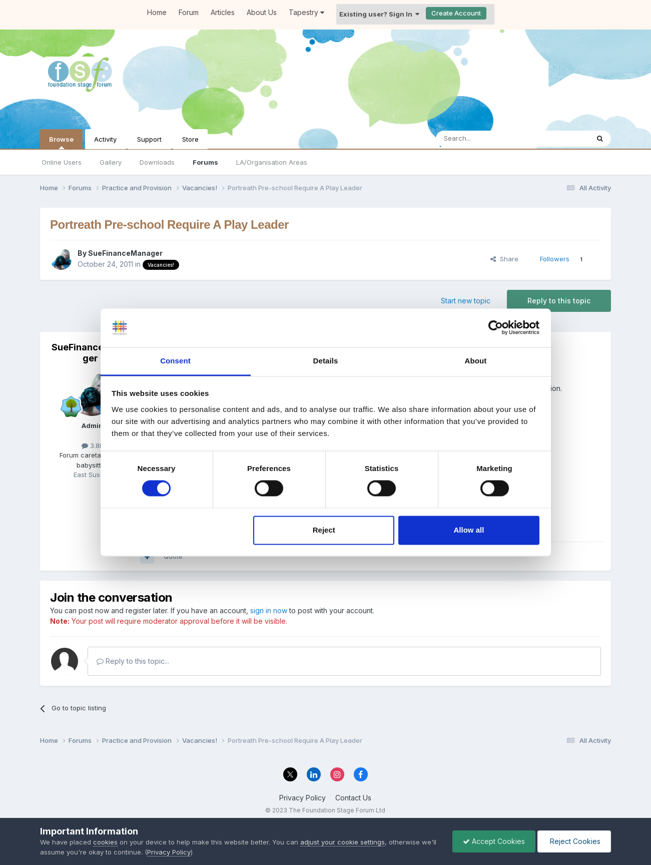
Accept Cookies (494, 841)
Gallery (111, 162)
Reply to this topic (558, 300)
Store (190, 139)
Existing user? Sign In (379, 14)
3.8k (92, 446)
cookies (105, 842)
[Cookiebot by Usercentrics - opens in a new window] (495, 327)
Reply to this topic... (133, 661)
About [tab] (476, 360)
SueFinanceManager (125, 253)
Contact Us (353, 797)
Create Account (456, 13)
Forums (205, 162)
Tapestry (306, 12)
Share (504, 259)
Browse (61, 142)
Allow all (469, 530)
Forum (189, 12)
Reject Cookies (574, 841)
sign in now (268, 610)
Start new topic (465, 300)
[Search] (487, 139)
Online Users (62, 162)
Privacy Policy (302, 797)
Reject (324, 530)
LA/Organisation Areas (271, 162)
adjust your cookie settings (342, 842)
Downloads (157, 162)
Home (157, 12)
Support (149, 139)
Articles (223, 12)
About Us (262, 12)
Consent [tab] (175, 360)
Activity (105, 139)
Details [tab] (325, 360)
